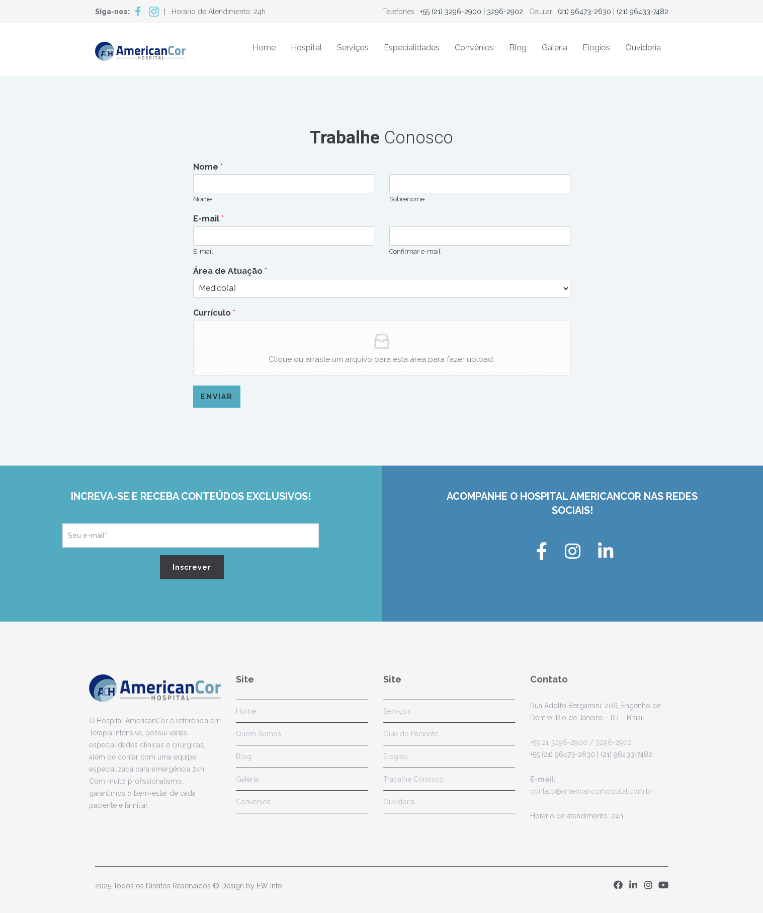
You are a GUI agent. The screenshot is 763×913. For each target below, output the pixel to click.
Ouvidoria (643, 47)
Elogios (596, 47)
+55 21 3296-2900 (555, 742)
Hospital (306, 47)
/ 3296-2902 (606, 742)
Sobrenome (407, 199)
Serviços (353, 47)
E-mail (208, 218)
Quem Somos (255, 734)
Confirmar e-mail (415, 251)
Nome (208, 167)
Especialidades (412, 47)
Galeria (554, 47)
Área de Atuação (230, 271)
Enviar (217, 397)
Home (264, 47)
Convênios (474, 47)
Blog (518, 47)
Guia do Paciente (407, 734)
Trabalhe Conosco (410, 779)
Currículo (214, 313)
